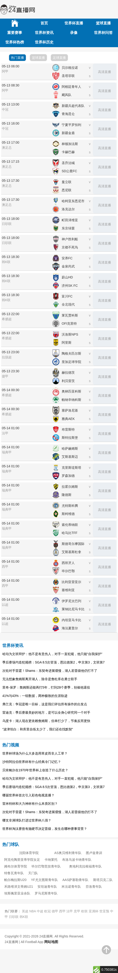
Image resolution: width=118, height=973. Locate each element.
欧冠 (47, 911)
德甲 (55, 911)
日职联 (14, 917)
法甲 (69, 911)
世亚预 (104, 911)
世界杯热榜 (14, 42)
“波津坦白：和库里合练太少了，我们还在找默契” (37, 729)
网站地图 (51, 942)
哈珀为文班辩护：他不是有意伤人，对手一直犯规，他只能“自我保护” (52, 654)
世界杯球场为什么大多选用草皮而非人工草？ (34, 753)
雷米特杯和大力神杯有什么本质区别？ (30, 803)
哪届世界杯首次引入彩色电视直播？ (28, 795)
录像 (74, 33)
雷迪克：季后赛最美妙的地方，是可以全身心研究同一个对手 (46, 712)
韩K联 (24, 917)
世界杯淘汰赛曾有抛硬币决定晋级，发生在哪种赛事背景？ (44, 829)
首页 (44, 23)
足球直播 (59, 57)
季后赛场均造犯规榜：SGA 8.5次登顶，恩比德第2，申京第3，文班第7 (53, 662)
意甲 (77, 911)
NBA (32, 911)
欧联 (84, 911)
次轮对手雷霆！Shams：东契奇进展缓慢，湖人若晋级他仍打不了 (49, 671)
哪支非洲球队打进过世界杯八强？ (26, 820)
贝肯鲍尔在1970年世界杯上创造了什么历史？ (35, 770)
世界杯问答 (103, 33)
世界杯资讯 (44, 33)
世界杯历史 (44, 42)
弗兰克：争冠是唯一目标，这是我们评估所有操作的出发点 (44, 704)
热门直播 (17, 57)
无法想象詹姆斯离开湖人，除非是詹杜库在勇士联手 (39, 679)
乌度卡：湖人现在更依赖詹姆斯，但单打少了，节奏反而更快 (46, 721)
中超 (40, 911)
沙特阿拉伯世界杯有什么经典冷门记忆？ (31, 762)
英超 (25, 911)
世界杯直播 (73, 23)
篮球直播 (103, 23)
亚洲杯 (93, 911)
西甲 (62, 911)
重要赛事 (14, 33)
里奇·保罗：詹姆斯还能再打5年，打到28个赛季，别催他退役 (46, 687)
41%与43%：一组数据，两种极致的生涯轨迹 (34, 696)
